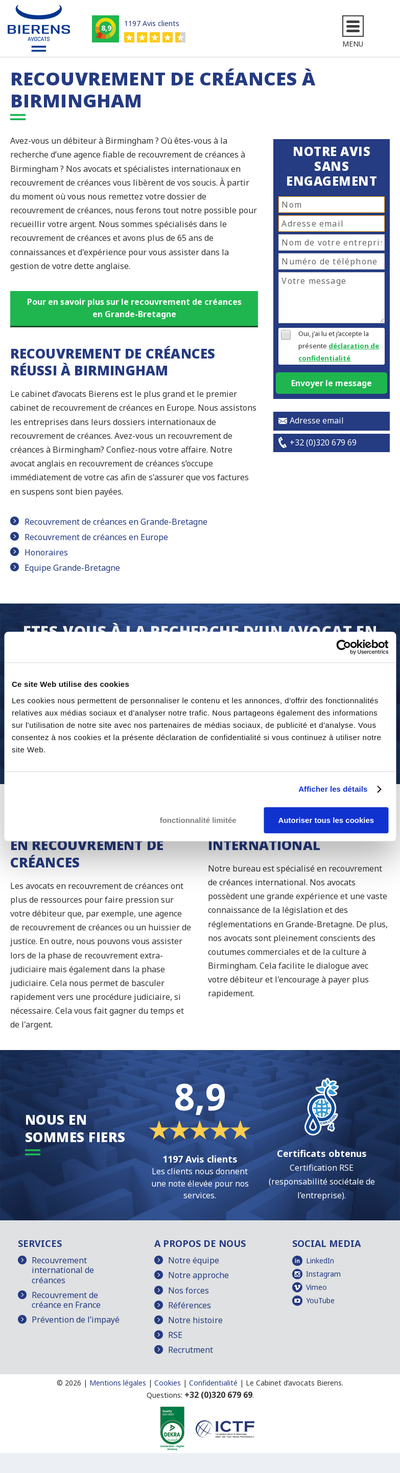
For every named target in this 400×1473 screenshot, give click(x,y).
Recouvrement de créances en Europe (96, 537)
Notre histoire (195, 1320)
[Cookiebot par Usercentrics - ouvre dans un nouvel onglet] (343, 647)
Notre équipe (193, 1260)
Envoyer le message (331, 383)
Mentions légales (117, 1383)
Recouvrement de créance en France (66, 1299)
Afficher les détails (332, 789)
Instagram (323, 1274)
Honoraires (46, 552)
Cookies (167, 1383)
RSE (175, 1335)
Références (189, 1305)
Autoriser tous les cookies (326, 820)
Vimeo (316, 1287)
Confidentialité (213, 1383)
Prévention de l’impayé (76, 1319)
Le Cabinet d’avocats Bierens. (294, 1383)
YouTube (320, 1300)
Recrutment (190, 1349)
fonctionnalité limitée (198, 820)
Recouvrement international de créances (63, 1270)
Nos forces (188, 1290)
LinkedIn (320, 1260)
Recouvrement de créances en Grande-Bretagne (116, 521)
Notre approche (198, 1275)
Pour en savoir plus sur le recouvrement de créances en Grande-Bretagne (134, 308)
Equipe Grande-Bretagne (72, 567)
